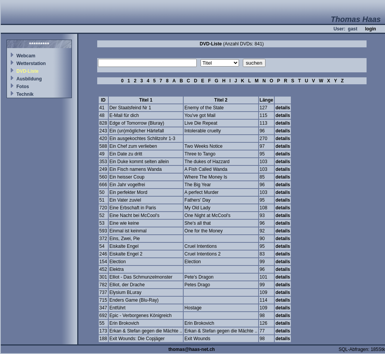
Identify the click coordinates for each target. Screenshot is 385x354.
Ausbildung (29, 79)
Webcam (26, 55)
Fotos (23, 86)
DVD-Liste (27, 71)
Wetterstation (31, 63)
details (282, 107)
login (370, 29)
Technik (25, 94)
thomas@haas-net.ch (191, 349)
